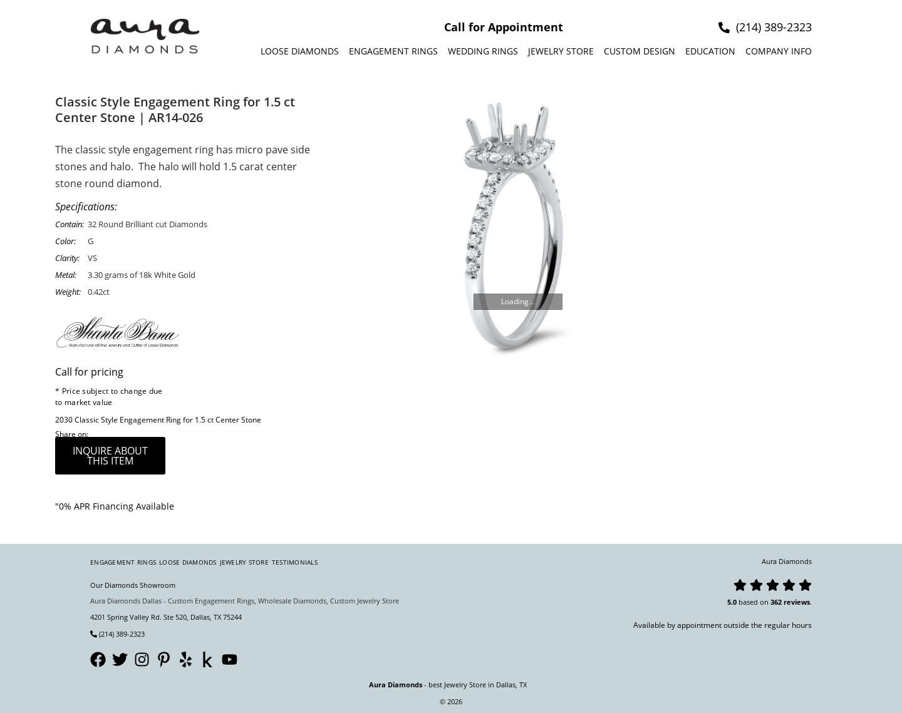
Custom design (639, 51)
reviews (797, 602)
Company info (778, 51)
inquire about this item (110, 456)
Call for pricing (89, 372)
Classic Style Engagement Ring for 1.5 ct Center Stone (168, 419)
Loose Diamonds (300, 51)
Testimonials (295, 562)
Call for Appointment (503, 26)
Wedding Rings (483, 51)
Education (710, 51)
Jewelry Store (561, 51)
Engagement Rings (393, 51)
